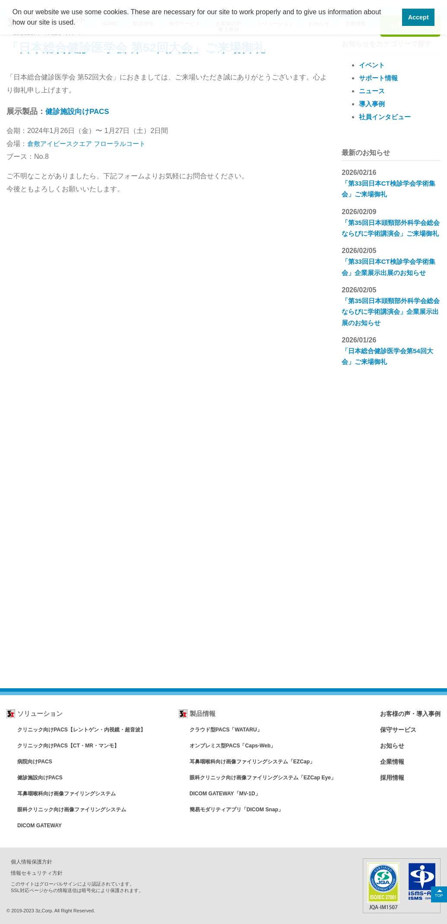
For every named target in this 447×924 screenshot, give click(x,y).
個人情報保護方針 (33, 861)
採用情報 (389, 777)
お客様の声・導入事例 (408, 713)
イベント (373, 65)
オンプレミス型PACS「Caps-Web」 (233, 745)
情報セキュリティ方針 (39, 872)
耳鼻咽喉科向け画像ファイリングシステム (70, 793)
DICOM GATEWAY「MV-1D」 (225, 793)
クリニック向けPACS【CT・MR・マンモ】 (72, 745)
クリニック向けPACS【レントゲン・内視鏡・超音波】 (86, 729)
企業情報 (389, 761)
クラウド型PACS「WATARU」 (226, 729)
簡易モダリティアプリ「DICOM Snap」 (237, 809)
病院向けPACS (36, 761)
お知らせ (389, 745)
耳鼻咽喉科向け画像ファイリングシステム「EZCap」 (254, 761)
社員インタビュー (386, 116)
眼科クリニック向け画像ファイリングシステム (76, 809)
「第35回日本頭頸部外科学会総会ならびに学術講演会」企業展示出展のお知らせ (390, 321)
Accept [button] (418, 17)
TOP (438, 894)
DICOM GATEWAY (41, 825)
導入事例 (373, 104)
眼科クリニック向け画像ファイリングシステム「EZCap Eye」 (266, 777)
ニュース (373, 91)
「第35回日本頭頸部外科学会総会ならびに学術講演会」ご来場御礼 (390, 232)
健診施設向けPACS (79, 111)
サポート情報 (379, 78)
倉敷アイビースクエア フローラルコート (90, 143)
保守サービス (395, 729)
